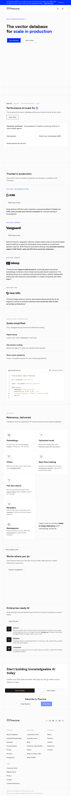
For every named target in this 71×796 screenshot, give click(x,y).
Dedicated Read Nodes (14, 738)
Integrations (11, 757)
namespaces (11, 533)
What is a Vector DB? (34, 753)
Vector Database (12, 734)
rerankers (10, 512)
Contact (50, 750)
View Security (13, 621)
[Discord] (59, 720)
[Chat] (62, 720)
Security (9, 753)
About (49, 734)
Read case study (14, 202)
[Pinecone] (13, 8)
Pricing (9, 750)
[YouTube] (53, 720)
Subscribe (46, 704)
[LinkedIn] (49, 720)
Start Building (19, 690)
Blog (28, 742)
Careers (49, 742)
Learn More (12, 117)
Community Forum (33, 734)
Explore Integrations (16, 569)
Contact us (44, 632)
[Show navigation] (62, 9)
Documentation (12, 746)
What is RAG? (31, 757)
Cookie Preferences (13, 783)
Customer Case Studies (34, 746)
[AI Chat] (58, 9)
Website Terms (11, 772)
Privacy (9, 776)
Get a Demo (51, 690)
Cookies (9, 779)
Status (29, 750)
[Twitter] (46, 720)
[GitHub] (56, 720)
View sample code (11, 549)
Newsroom (50, 746)
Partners (50, 738)
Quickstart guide (55, 370)
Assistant (10, 742)
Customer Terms (12, 768)
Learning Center (32, 738)
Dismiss (61, 2)
